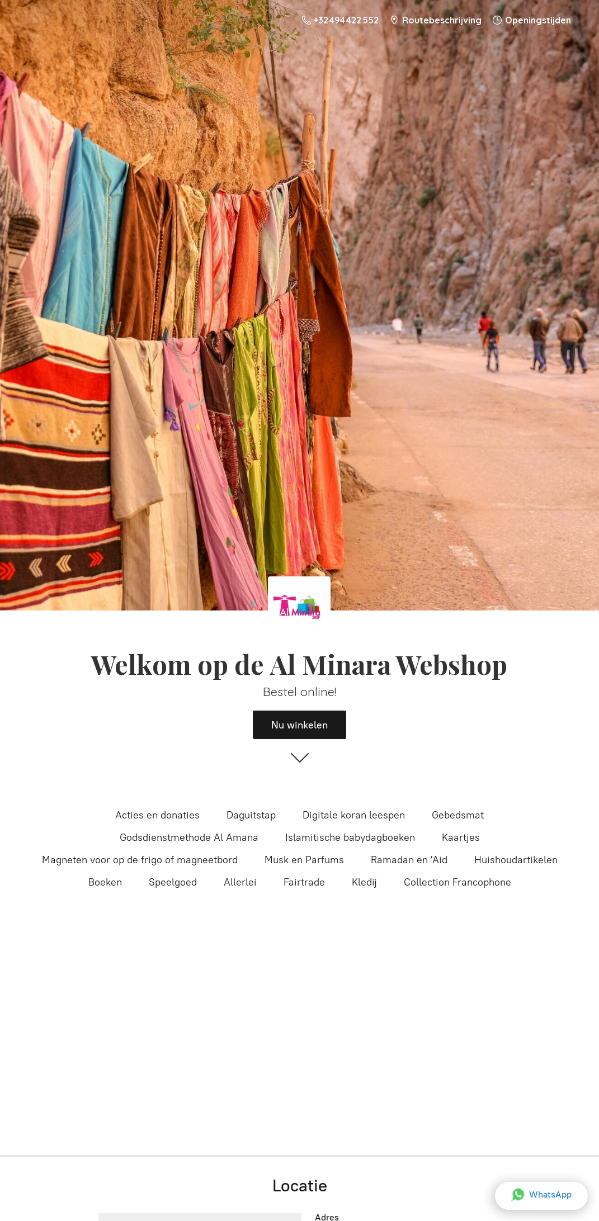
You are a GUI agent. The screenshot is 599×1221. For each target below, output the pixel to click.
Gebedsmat (458, 815)
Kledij (364, 882)
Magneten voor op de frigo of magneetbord (140, 860)
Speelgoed (173, 882)
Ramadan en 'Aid (409, 860)
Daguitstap (251, 815)
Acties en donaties (157, 815)
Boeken (105, 882)
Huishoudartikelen (516, 860)
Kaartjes (461, 837)
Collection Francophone (457, 882)
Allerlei (240, 882)
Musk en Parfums (304, 860)
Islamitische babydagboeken (350, 837)
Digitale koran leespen (354, 815)
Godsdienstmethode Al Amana (189, 837)
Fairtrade (304, 882)
